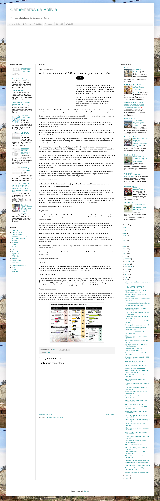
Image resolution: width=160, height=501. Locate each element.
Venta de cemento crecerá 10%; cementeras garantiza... (134, 468)
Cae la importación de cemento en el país (137, 325)
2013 (125, 256)
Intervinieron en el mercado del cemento (136, 462)
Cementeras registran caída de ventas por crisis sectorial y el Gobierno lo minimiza (26, 209)
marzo (127, 475)
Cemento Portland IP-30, (19, 79)
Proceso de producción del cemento (25, 117)
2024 (125, 228)
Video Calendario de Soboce (133, 445)
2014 (125, 254)
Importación (15, 254)
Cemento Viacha (14, 24)
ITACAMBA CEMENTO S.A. (26, 133)
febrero (127, 478)
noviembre (128, 261)
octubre (127, 264)
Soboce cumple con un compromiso (135, 404)
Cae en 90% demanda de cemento (135, 305)
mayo (127, 277)
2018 (125, 243)
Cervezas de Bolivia (130, 186)
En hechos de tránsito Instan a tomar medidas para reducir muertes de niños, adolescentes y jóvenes (139, 208)
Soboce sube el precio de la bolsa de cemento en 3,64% (136, 448)
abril (126, 279)
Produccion (49, 24)
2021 (125, 236)
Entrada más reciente (45, 414)
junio (126, 274)
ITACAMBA (38, 24)
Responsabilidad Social (19, 265)
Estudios (14, 247)
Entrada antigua (109, 414)
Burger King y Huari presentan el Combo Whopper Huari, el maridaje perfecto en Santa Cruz (139, 89)
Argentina (15, 230)
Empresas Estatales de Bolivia (133, 102)
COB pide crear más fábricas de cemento (137, 472)
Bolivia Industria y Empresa (132, 84)
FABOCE (14, 249)
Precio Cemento (17, 260)
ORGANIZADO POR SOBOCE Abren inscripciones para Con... (136, 291)
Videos (14, 269)
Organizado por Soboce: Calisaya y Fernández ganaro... (135, 309)
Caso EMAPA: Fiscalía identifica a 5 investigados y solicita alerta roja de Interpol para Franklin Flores (134, 105)
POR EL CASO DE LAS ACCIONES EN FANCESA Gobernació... (136, 371)
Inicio (78, 414)
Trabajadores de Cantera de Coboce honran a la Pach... (135, 441)
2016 (125, 249)
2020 (125, 238)
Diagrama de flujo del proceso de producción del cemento (26, 70)
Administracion (128, 173)
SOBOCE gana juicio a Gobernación (135, 365)
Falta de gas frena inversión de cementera (137, 465)
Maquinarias (128, 68)
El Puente (15, 242)
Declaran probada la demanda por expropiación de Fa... (135, 362)
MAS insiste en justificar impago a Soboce (137, 303)
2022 (125, 233)
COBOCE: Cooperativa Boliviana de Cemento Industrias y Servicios (21, 238)
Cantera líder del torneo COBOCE (135, 368)
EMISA (14, 244)
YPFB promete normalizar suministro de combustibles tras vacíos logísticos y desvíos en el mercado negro (140, 142)
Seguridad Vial (128, 202)
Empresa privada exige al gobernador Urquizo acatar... (136, 345)
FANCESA (27, 24)
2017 (125, 246)
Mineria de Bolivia (129, 119)
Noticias (47, 352)
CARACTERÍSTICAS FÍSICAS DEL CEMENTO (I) (21, 103)
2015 (125, 251)
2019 (125, 241)
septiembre (128, 266)
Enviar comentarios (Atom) (55, 417)
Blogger (86, 491)
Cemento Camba (17, 232)
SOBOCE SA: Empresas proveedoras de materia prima (25, 151)
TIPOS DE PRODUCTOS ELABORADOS (25, 168)
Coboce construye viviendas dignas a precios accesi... (136, 336)
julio (126, 272)
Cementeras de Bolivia (33, 9)
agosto (127, 269)
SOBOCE (59, 24)
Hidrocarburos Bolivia (131, 137)
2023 (125, 230)
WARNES (69, 24)
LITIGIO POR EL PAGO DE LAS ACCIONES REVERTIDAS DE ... (135, 286)
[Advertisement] (77, 45)
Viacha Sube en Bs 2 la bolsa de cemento (137, 460)
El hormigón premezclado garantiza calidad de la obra (135, 328)
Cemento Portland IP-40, (19, 91)
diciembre (128, 259)
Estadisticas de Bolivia (131, 155)
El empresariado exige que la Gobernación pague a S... (133, 349)
